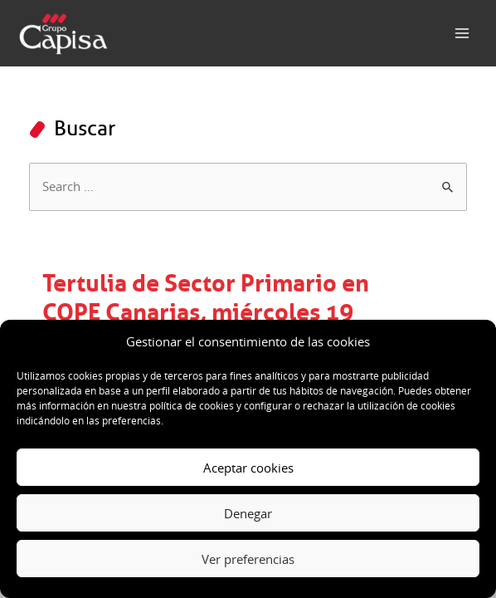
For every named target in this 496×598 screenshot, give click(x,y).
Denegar (248, 513)
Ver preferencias (248, 559)
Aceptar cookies (248, 467)
